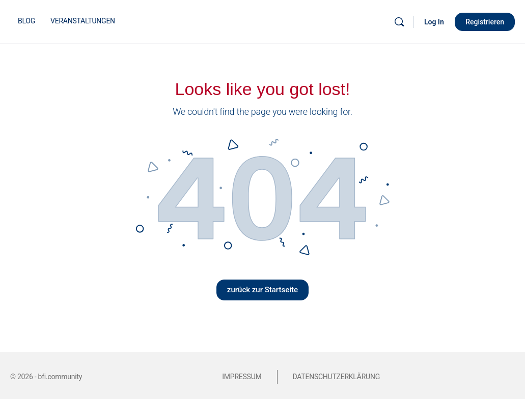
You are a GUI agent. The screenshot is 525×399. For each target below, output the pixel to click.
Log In (434, 22)
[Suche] (399, 22)
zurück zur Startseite (262, 289)
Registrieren (484, 22)
